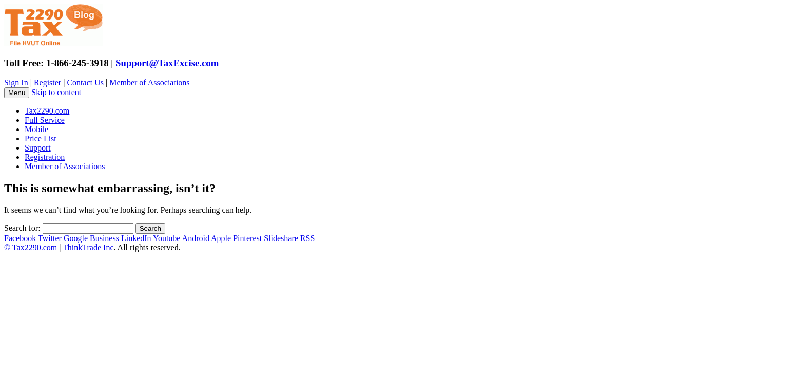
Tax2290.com (47, 110)
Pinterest (247, 238)
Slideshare (281, 238)
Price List (40, 138)
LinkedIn (136, 238)
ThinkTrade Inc (88, 247)
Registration (45, 157)
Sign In (16, 82)
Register (47, 82)
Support (38, 147)
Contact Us (85, 82)
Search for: (22, 228)
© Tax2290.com (31, 247)
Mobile (36, 129)
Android (195, 238)
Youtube (167, 238)
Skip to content (56, 92)
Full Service (45, 120)
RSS (307, 238)
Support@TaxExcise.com (167, 63)
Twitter (50, 238)
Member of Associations (149, 82)
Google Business (91, 238)
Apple (221, 238)
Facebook (20, 238)
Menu (16, 93)
